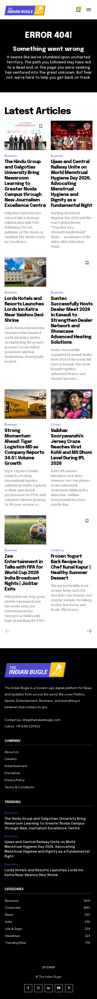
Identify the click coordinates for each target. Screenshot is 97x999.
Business (11, 156)
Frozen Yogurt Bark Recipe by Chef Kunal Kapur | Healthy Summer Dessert (71, 567)
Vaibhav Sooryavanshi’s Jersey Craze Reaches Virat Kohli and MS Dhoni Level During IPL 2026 (71, 447)
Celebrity (57, 550)
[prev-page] (8, 631)
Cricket (56, 425)
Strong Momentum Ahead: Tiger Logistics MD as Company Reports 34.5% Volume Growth (24, 447)
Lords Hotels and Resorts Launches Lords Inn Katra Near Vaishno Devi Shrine (24, 309)
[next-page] (88, 631)
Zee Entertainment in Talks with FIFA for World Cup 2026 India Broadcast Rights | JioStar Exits (24, 573)
